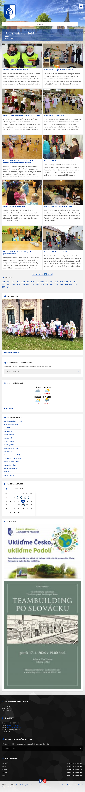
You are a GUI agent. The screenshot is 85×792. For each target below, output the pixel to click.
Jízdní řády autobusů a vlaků (13, 458)
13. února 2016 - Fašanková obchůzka (56, 252)
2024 (13, 282)
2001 (47, 284)
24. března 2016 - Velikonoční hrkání (15, 70)
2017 (47, 282)
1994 (75, 284)
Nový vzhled (13, 787)
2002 (42, 284)
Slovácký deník (9, 445)
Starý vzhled (5, 787)
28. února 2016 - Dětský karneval (14, 206)
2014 (61, 282)
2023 (18, 282)
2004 (32, 284)
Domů (7, 38)
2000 (51, 284)
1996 (66, 284)
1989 (4, 287)
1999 (56, 284)
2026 (4, 282)
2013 (66, 282)
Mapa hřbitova (8, 431)
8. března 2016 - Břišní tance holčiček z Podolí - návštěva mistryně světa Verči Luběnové (19, 162)
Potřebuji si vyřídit (10, 465)
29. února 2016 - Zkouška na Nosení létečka (58, 161)
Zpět (12, 38)
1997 (61, 284)
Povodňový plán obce (11, 424)
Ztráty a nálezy (9, 441)
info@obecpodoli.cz (13, 725)
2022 (23, 282)
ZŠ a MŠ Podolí (8, 428)
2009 (8, 284)
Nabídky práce (8, 438)
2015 (56, 282)
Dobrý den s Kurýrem (11, 448)
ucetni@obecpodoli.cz (14, 727)
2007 (18, 284)
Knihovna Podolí (9, 435)
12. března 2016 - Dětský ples (54, 115)
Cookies (16, 785)
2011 (75, 282)
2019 (37, 282)
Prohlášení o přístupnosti (25, 785)
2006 (23, 284)
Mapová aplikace (9, 475)
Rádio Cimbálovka (10, 472)
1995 (70, 284)
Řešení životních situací (11, 462)
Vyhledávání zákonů (10, 468)
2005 (27, 284)
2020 (32, 282)
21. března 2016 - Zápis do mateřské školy (58, 70)
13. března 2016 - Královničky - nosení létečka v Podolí (21, 115)
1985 (8, 287)
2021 (27, 282)
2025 (8, 282)
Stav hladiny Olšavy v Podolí (13, 421)
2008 (13, 284)
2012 (70, 282)
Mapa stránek (71, 785)
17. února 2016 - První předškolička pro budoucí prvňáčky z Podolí (19, 253)
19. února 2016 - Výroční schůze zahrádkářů (59, 206)
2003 (37, 284)
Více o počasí (8, 408)
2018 (42, 282)
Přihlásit (80, 785)
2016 (51, 282)
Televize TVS (8, 451)
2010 (4, 284)
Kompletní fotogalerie (12, 352)
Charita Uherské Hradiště (12, 455)
